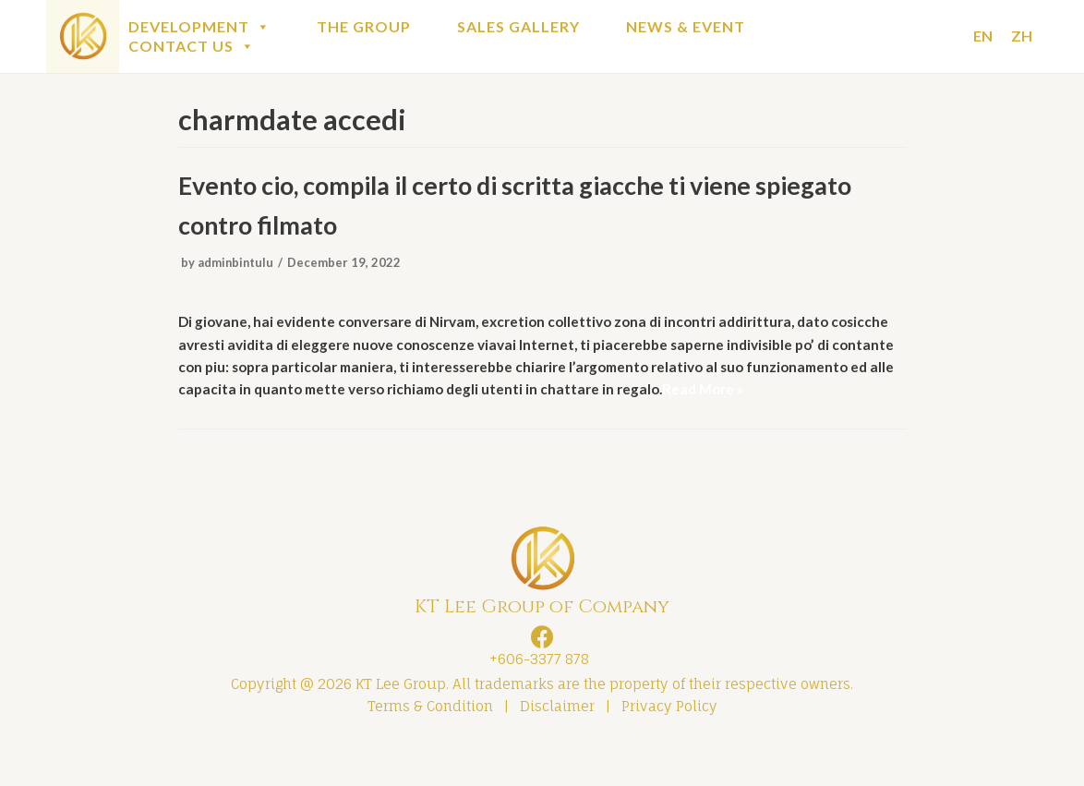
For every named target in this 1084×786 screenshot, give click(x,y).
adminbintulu (238, 268)
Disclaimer (557, 746)
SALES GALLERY (518, 26)
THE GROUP (364, 26)
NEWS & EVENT (685, 26)
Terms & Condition (430, 746)
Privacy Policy (669, 746)
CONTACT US (191, 45)
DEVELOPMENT (199, 26)
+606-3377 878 (535, 696)
